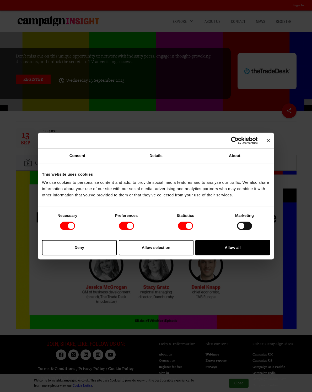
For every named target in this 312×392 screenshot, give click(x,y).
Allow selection (156, 247)
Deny (79, 247)
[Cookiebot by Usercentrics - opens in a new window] (234, 140)
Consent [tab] (77, 155)
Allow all (233, 247)
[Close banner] (268, 140)
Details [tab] (156, 155)
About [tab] (234, 155)
